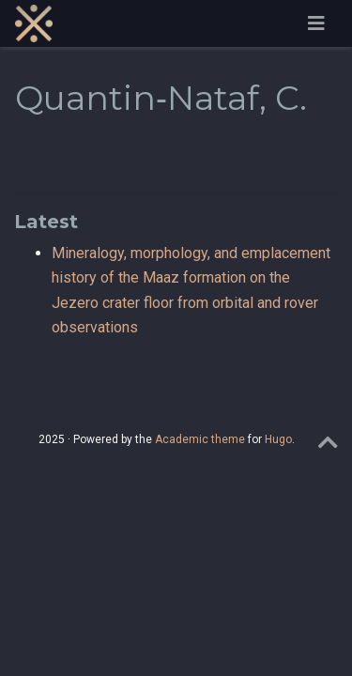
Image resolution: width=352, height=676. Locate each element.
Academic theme (200, 439)
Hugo (278, 439)
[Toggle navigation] (316, 23)
